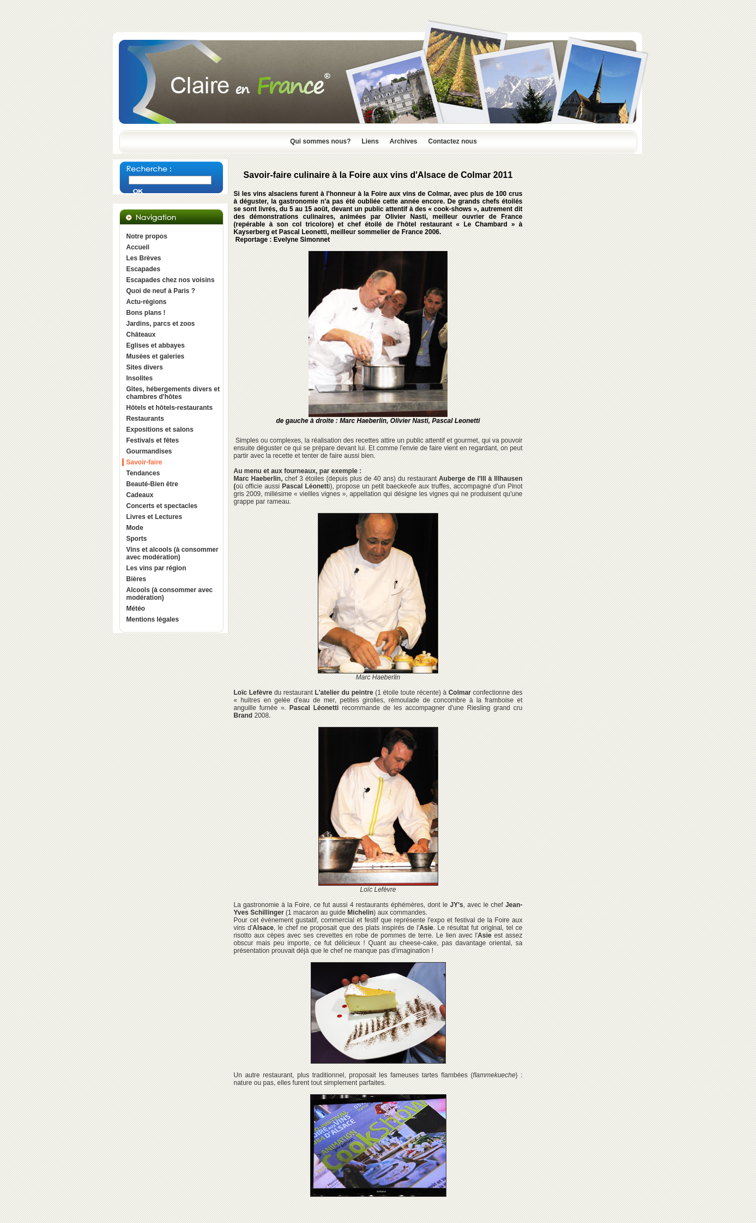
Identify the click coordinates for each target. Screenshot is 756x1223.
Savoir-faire (144, 462)
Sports (136, 538)
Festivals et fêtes (152, 440)
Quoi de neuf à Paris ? (161, 291)
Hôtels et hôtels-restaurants (169, 407)
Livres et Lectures (154, 517)
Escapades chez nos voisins (170, 280)
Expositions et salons (159, 429)
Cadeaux (140, 495)
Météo (136, 608)
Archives (404, 141)
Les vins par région (156, 568)
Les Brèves (143, 258)
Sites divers (144, 367)
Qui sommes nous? (320, 141)
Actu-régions (146, 302)
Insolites (139, 378)
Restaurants (145, 418)
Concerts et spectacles (162, 506)
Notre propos (146, 236)
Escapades (143, 269)
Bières (136, 579)
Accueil (138, 247)
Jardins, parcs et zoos (160, 323)
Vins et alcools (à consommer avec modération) (172, 553)
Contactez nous (452, 141)
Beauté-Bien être (152, 484)
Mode (134, 528)
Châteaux (141, 334)
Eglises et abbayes (155, 345)
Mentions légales (152, 619)
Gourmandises (149, 451)
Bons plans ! (146, 313)
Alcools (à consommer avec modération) (169, 593)
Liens (369, 141)
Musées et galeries (155, 356)
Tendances (143, 473)
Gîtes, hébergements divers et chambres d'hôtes (173, 393)
